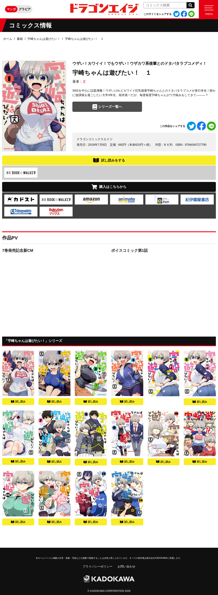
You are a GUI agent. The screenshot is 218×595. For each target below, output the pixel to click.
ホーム (7, 38)
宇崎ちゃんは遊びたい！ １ (84, 38)
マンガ (11, 9)
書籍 (20, 38)
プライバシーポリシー (97, 566)
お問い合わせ (126, 566)
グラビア (25, 9)
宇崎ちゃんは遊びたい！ (43, 38)
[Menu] (208, 9)
